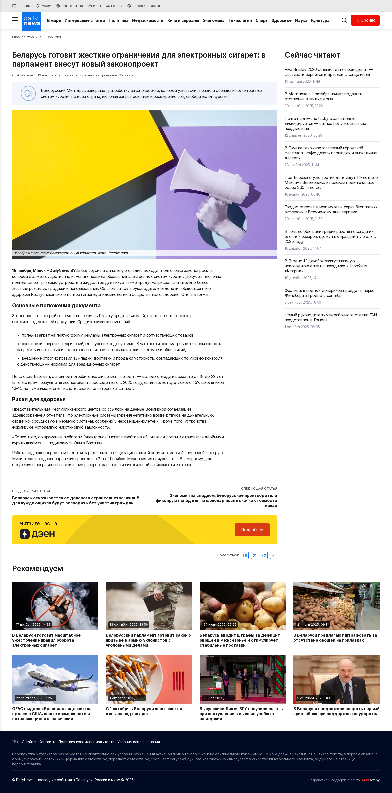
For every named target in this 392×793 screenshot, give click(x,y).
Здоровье (282, 20)
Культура (320, 20)
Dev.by (371, 780)
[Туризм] (43, 6)
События (53, 37)
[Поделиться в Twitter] (254, 555)
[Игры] (94, 6)
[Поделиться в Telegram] (264, 555)
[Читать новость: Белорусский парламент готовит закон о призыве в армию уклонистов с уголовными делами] (149, 615)
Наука (302, 20)
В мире (54, 20)
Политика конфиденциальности (86, 742)
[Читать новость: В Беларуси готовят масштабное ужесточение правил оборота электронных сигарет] (55, 615)
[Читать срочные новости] (365, 20)
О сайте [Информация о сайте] (29, 742)
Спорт (262, 20)
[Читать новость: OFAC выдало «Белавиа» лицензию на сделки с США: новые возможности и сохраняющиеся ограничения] (55, 688)
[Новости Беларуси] (143, 6)
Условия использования (139, 742)
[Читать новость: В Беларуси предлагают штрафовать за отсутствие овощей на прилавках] (337, 615)
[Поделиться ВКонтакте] (273, 555)
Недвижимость (148, 20)
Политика (118, 20)
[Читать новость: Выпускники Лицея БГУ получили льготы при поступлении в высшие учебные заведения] (243, 688)
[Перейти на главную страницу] (31, 20)
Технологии (240, 20)
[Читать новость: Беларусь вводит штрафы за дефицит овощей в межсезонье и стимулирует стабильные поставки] (243, 615)
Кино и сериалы (183, 20)
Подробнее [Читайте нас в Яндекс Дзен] (252, 529)
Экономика (214, 20)
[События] (21, 6)
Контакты (47, 742)
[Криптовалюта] (69, 6)
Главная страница (27, 37)
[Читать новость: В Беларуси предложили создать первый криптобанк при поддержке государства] (337, 688)
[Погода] (114, 6)
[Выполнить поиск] (344, 20)
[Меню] (15, 20)
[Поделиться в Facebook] (245, 555)
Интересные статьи (85, 20)
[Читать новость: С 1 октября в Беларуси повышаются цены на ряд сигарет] (149, 688)
